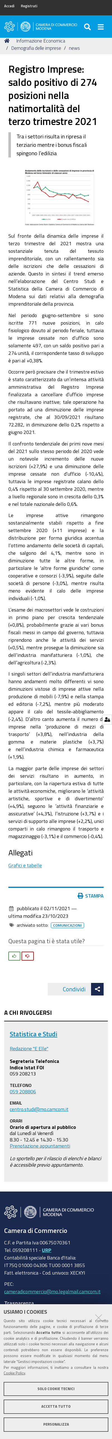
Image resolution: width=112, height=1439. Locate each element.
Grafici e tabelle (25, 865)
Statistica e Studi (33, 1034)
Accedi (9, 6)
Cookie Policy (14, 1373)
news (74, 48)
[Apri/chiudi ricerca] (88, 26)
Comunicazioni (67, 925)
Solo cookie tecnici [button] (56, 1389)
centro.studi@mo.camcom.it (39, 1109)
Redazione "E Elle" (29, 1048)
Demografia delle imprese (36, 48)
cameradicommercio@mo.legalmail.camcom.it (52, 1291)
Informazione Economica (40, 40)
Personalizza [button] (56, 1424)
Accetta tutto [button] (56, 1406)
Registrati (29, 6)
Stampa (91, 895)
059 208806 (23, 1091)
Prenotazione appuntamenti (40, 1145)
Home (7, 40)
